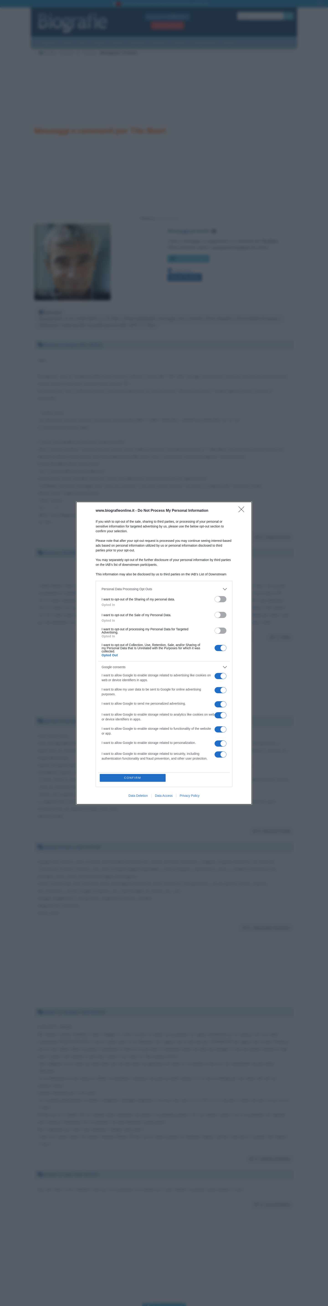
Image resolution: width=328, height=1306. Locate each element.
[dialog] (164, 653)
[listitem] (164, 589)
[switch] (220, 599)
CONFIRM (132, 777)
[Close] (242, 510)
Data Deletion (138, 795)
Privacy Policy (190, 795)
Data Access (164, 795)
